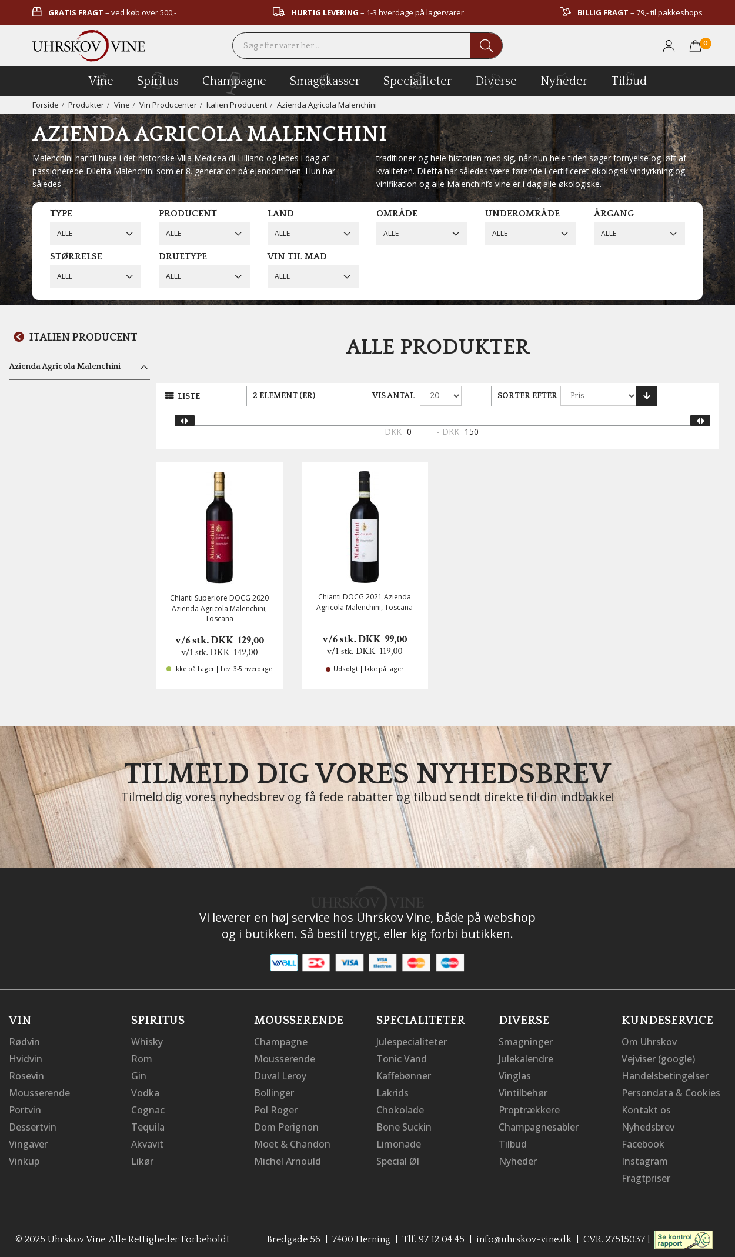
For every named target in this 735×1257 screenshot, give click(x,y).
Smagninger (526, 1041)
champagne (234, 83)
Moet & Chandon (292, 1140)
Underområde (522, 213)
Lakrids (392, 1091)
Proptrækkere (529, 1107)
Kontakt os (646, 1107)
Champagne (281, 1041)
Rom (141, 1058)
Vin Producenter (168, 104)
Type (61, 213)
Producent (188, 213)
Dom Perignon (286, 1124)
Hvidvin (25, 1058)
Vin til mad (297, 256)
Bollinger (274, 1091)
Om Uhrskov (649, 1041)
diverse (496, 80)
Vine (122, 104)
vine (101, 80)
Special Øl (397, 1157)
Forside (45, 104)
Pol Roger (276, 1107)
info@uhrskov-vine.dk (524, 1234)
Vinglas (515, 1074)
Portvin (25, 1107)
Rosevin (26, 1074)
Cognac (148, 1107)
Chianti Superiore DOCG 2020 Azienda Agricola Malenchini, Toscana (219, 608)
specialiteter (417, 80)
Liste (189, 396)
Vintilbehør (523, 1091)
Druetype (183, 256)
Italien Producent (236, 104)
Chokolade (400, 1107)
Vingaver (28, 1140)
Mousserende (39, 1091)
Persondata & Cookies (671, 1091)
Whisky (147, 1041)
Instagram (645, 1157)
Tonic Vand (401, 1058)
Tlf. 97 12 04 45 (433, 1234)
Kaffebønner (403, 1074)
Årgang (614, 213)
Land (281, 213)
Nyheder (563, 79)
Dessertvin (32, 1124)
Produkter (86, 104)
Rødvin (24, 1041)
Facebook (643, 1140)
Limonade (398, 1140)
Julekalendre (526, 1058)
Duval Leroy (280, 1074)
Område (396, 213)
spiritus (158, 80)
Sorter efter (527, 396)
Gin (138, 1074)
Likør (142, 1157)
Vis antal (393, 396)
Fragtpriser (646, 1173)
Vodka (145, 1091)
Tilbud (629, 79)
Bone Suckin (404, 1124)
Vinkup (24, 1157)
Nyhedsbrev (648, 1124)
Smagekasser (325, 80)
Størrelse (76, 256)
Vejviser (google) (659, 1058)
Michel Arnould (287, 1157)
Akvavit (147, 1140)
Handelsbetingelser (665, 1074)
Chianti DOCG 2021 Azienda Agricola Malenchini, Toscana (364, 602)
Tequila (148, 1124)
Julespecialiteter (411, 1041)
